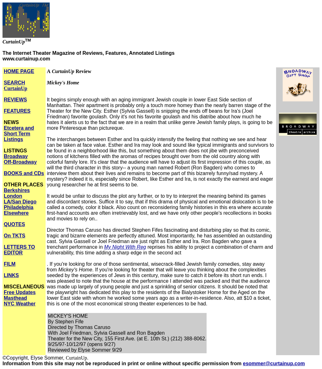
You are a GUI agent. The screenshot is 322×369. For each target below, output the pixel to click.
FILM (9, 264)
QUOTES (14, 224)
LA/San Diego (20, 201)
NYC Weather (20, 303)
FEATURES (17, 111)
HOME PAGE (19, 71)
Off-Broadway (20, 162)
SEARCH (15, 85)
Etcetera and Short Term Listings (19, 133)
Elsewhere (16, 213)
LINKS (11, 275)
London (13, 196)
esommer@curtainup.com (274, 363)
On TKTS (14, 235)
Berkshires (17, 190)
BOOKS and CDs (24, 173)
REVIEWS (15, 99)
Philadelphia (18, 207)
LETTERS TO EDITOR (19, 249)
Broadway (16, 156)
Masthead (15, 298)
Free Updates (20, 292)
